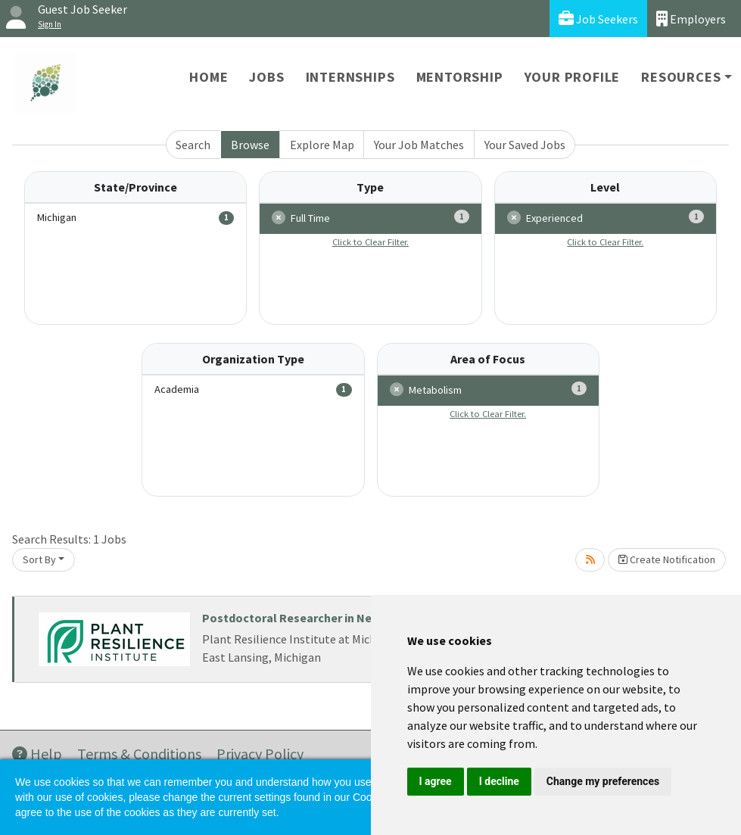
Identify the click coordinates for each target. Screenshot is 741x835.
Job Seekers (598, 18)
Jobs (266, 77)
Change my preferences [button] (602, 781)
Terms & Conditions (139, 753)
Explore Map (322, 144)
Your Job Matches (419, 144)
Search (193, 144)
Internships (350, 77)
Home (208, 77)
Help (37, 753)
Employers (691, 18)
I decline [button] (499, 781)
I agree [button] (435, 781)
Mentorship (459, 77)
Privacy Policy (260, 753)
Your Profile (573, 77)
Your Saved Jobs (524, 144)
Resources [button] (681, 77)
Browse (250, 144)
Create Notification (666, 559)
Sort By (39, 559)
